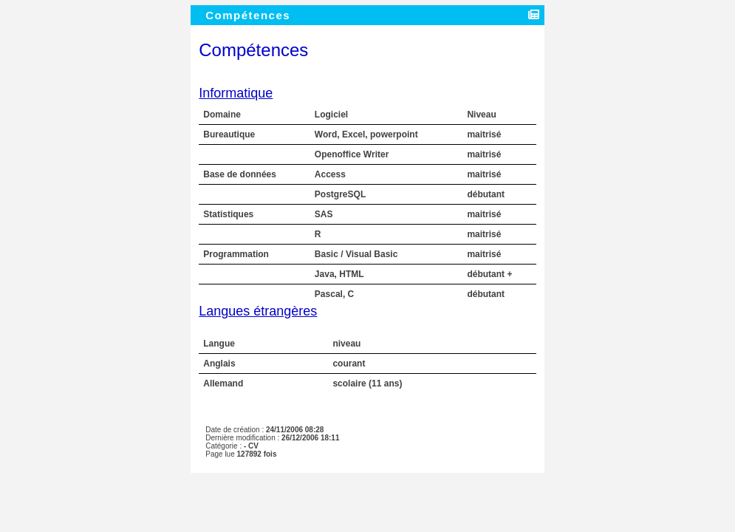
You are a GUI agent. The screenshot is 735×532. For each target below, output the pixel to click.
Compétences (249, 15)
